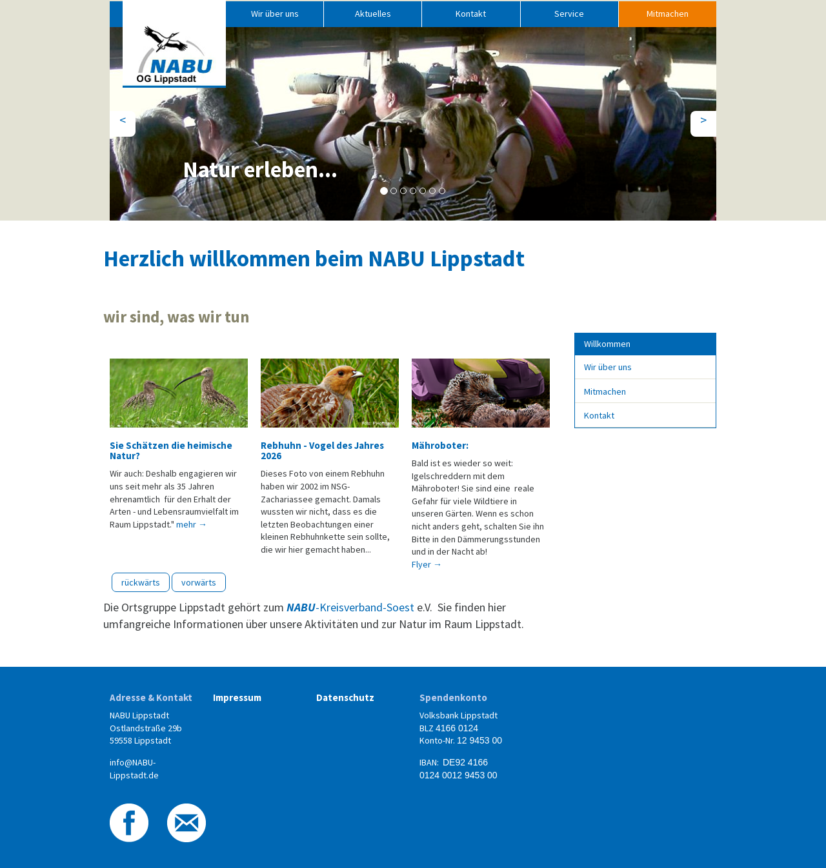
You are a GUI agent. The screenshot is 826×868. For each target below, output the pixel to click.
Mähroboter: (440, 445)
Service (569, 13)
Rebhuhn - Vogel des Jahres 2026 (322, 450)
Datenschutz (345, 697)
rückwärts (140, 582)
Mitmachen (668, 13)
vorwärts (198, 582)
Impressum (237, 697)
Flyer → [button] (427, 564)
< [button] (127, 119)
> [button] (708, 119)
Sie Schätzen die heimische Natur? (171, 450)
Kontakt (471, 13)
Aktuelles (373, 13)
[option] (178, 443)
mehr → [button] (191, 524)
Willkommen (607, 344)
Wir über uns (275, 13)
